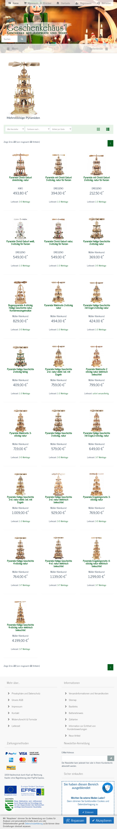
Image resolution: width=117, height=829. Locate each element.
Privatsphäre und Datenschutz (24, 693)
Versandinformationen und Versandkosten (87, 693)
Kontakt (13, 713)
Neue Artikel (73, 735)
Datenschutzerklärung (34, 823)
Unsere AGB (15, 700)
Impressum (15, 706)
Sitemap (71, 700)
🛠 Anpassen (75, 820)
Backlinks (72, 706)
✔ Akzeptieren (102, 820)
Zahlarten (72, 719)
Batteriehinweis (74, 713)
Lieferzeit (14, 726)
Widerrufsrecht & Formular (22, 719)
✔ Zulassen (88, 812)
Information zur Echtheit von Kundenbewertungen (81, 727)
